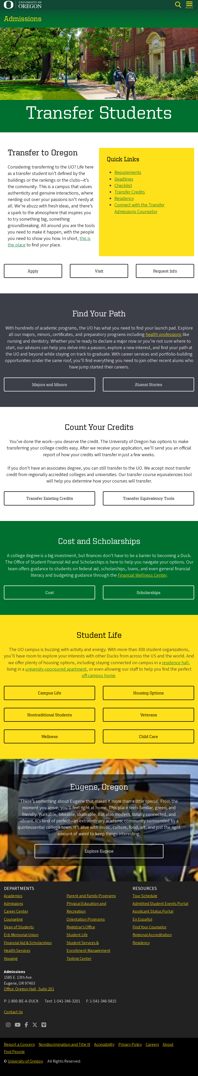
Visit (99, 271)
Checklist (123, 185)
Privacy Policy (130, 1044)
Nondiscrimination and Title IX (64, 1044)
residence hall (175, 663)
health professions (164, 335)
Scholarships (148, 592)
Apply (33, 271)
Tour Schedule (145, 896)
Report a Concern (19, 1044)
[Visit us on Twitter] (34, 1025)
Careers (152, 1044)
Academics (13, 896)
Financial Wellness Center (142, 575)
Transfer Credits (129, 192)
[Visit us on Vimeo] (43, 1025)
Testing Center (79, 958)
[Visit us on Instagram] (8, 1025)
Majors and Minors (49, 384)
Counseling (13, 919)
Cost (49, 592)
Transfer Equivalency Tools (148, 498)
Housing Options (148, 692)
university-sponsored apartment (56, 669)
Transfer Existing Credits (49, 498)
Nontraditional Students (49, 714)
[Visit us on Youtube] (18, 1025)
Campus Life (49, 692)
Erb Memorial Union (21, 935)
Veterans (148, 714)
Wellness (49, 736)
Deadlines (123, 179)
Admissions (13, 903)
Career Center (16, 911)
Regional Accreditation (152, 935)
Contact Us (13, 1012)
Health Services (17, 950)
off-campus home (98, 675)
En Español (142, 919)
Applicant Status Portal (153, 911)
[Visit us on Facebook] (26, 1025)
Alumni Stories (148, 384)
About (168, 1044)
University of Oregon (25, 1061)
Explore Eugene (99, 851)
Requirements (127, 173)
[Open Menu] (189, 4)
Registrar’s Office (81, 927)
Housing (11, 958)
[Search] (178, 5)
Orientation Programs (86, 919)
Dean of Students (19, 927)
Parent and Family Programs (91, 896)
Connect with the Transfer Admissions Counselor (139, 208)
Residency (124, 199)
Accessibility (104, 1044)
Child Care (148, 736)
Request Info (165, 271)
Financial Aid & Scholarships (28, 943)
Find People (14, 1052)
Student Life (77, 935)
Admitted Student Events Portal (160, 903)
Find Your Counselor (150, 927)
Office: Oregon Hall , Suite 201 (29, 989)
